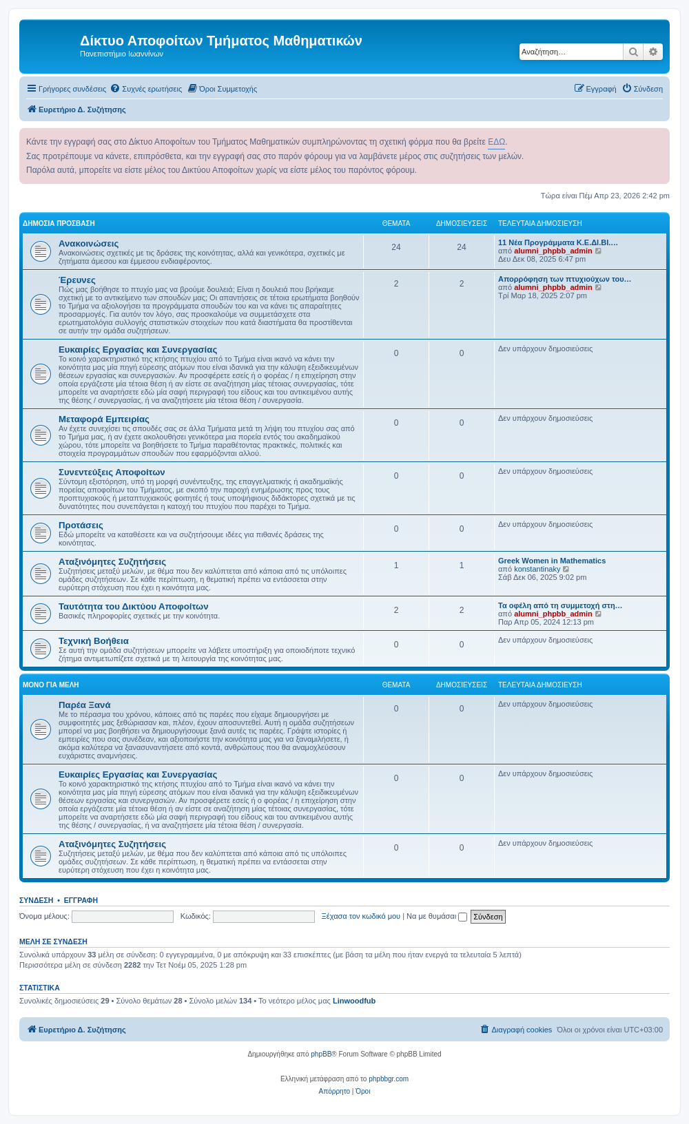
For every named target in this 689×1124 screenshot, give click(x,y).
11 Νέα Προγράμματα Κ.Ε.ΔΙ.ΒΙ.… (558, 242)
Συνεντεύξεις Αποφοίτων (112, 472)
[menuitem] (146, 89)
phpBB (321, 1054)
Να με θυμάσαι (437, 916)
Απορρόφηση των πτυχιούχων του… (565, 279)
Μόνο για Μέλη (51, 685)
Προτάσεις (81, 525)
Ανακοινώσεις (89, 243)
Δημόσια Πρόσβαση (59, 223)
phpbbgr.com (389, 1079)
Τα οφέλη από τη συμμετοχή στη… (560, 605)
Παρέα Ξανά (85, 705)
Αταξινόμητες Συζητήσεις (112, 561)
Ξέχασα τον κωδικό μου (361, 916)
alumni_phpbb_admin (553, 251)
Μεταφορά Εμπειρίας (104, 419)
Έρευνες (77, 280)
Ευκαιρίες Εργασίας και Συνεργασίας (138, 349)
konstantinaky (537, 569)
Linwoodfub (354, 1001)
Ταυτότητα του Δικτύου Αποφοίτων (134, 606)
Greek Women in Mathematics (552, 560)
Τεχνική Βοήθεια (94, 641)
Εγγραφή (81, 900)
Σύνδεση (36, 900)
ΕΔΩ (496, 142)
